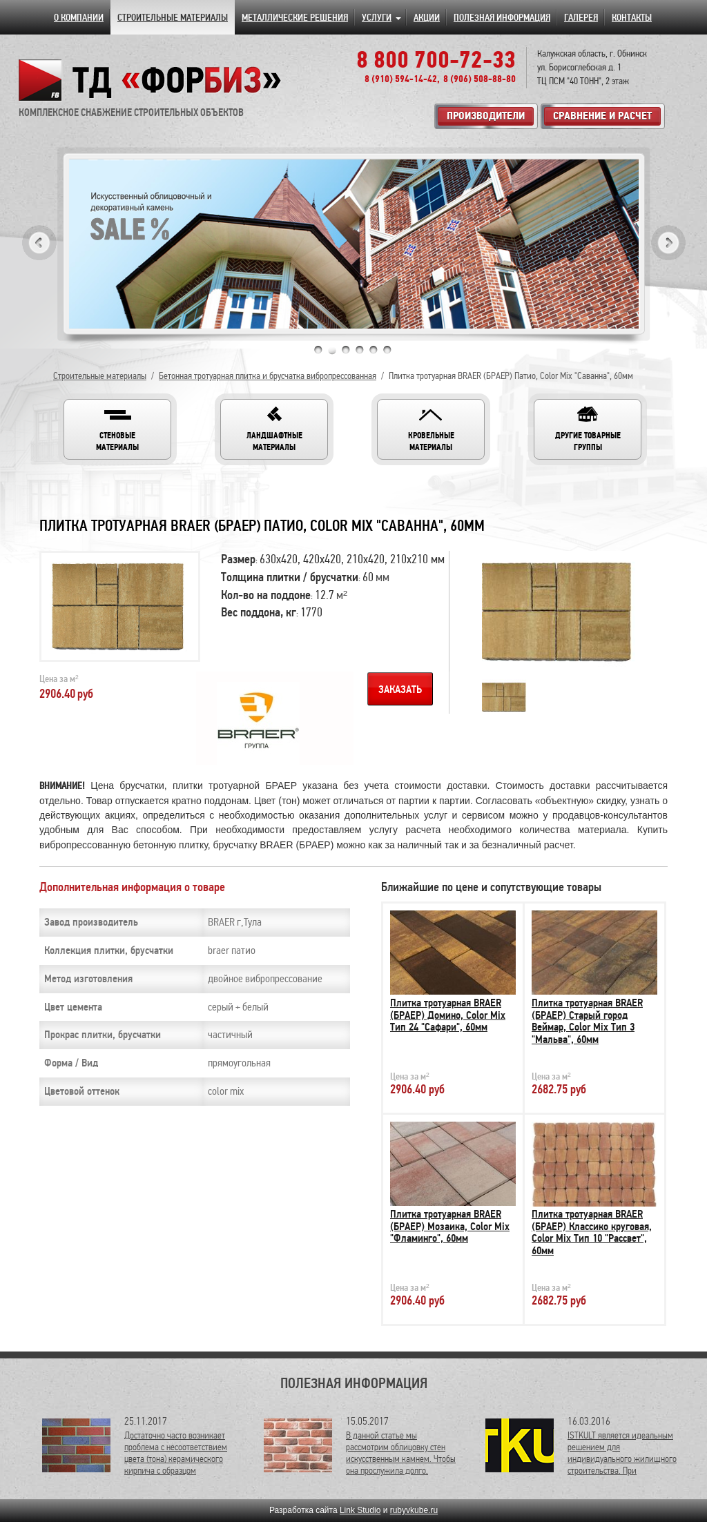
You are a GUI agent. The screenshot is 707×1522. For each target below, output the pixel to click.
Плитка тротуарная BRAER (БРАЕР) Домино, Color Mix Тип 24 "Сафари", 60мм (447, 1015)
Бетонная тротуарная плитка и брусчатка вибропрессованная (267, 376)
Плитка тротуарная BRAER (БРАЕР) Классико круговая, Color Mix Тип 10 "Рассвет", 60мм (592, 1232)
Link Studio (360, 1510)
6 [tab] (387, 350)
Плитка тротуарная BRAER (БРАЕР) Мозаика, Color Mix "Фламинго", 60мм (450, 1226)
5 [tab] (373, 350)
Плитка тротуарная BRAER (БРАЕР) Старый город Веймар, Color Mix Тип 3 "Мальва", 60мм (587, 1021)
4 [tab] (360, 350)
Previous (39, 242)
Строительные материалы (99, 376)
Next (668, 242)
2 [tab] (332, 350)
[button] (117, 429)
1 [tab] (318, 350)
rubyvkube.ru (414, 1510)
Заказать (400, 689)
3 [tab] (346, 350)
